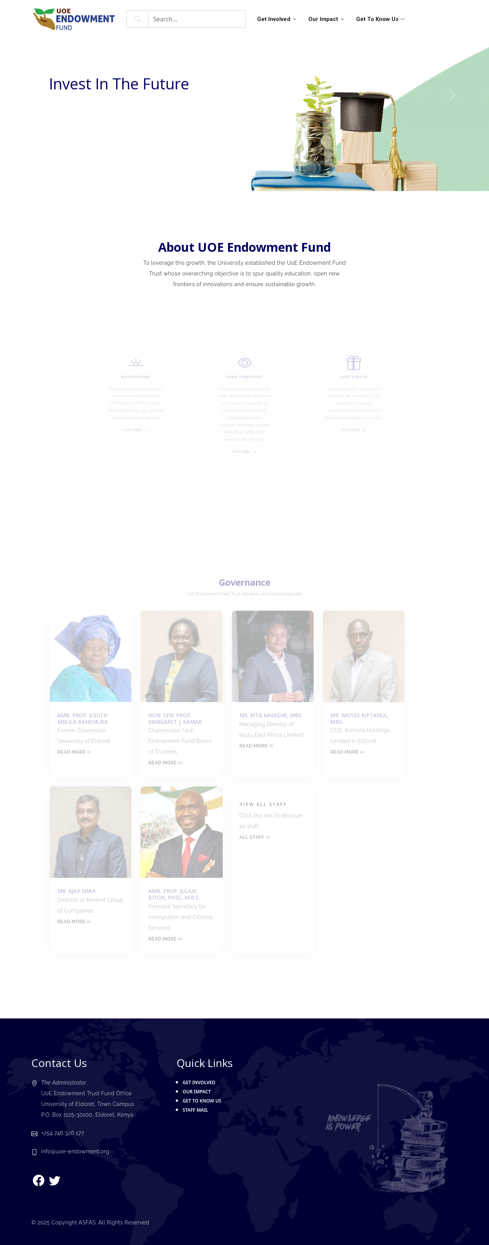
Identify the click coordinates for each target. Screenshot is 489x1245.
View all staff (263, 793)
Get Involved (277, 19)
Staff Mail (195, 1110)
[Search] (197, 19)
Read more (74, 741)
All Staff (255, 826)
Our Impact (326, 19)
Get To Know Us (380, 19)
